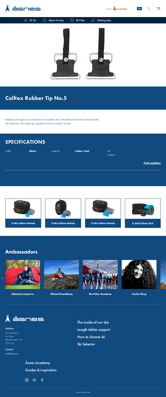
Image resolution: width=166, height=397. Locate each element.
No (139, 9)
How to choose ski (91, 336)
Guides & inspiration (41, 370)
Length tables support (93, 329)
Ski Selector (86, 344)
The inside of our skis (93, 322)
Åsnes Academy (37, 362)
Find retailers (152, 163)
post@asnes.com (11, 353)
